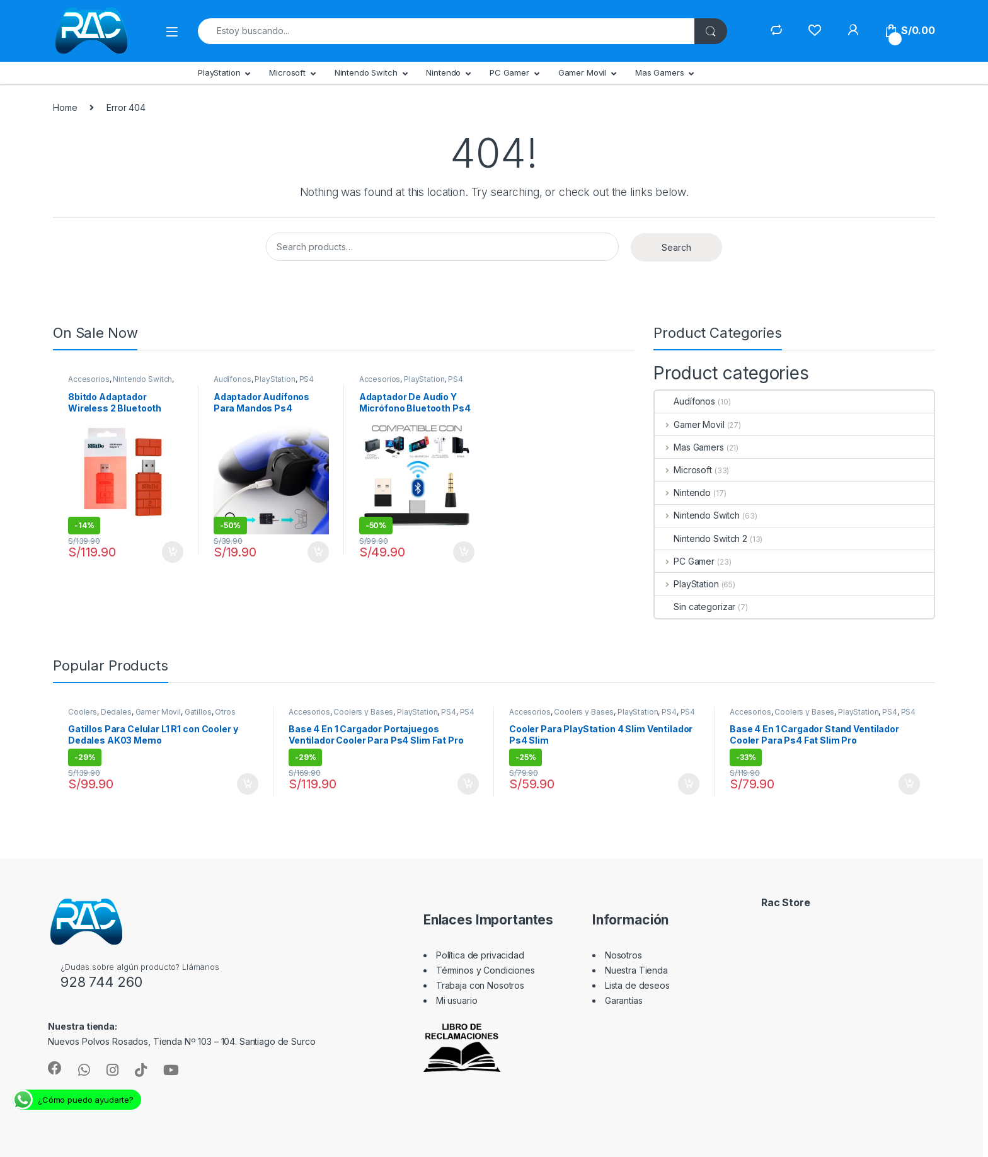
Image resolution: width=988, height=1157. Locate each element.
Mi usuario (457, 1000)
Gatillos (198, 712)
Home (65, 107)
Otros (225, 712)
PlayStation (219, 72)
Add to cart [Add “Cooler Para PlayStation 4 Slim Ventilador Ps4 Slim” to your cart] (688, 784)
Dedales (116, 712)
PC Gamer (509, 72)
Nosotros (623, 955)
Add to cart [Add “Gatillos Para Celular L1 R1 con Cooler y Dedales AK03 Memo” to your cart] (247, 784)
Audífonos (232, 379)
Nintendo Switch (366, 72)
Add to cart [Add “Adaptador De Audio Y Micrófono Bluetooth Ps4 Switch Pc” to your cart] (463, 552)
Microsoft (287, 72)
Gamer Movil (582, 72)
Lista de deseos (637, 985)
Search (676, 247)
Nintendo (443, 72)
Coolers (82, 712)
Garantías (624, 1000)
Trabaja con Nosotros (480, 985)
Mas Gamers (659, 72)
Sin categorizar (695, 606)
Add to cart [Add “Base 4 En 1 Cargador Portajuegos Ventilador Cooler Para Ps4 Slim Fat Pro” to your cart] (468, 784)
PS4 (306, 379)
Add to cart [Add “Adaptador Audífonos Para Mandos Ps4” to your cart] (318, 552)
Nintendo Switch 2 (701, 538)
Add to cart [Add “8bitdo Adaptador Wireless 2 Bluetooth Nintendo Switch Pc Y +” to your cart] (172, 552)
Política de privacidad (480, 955)
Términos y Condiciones (485, 970)
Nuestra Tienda (636, 970)
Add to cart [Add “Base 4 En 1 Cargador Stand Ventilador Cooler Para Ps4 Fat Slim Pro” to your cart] (909, 784)
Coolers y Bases (363, 712)
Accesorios (89, 379)
